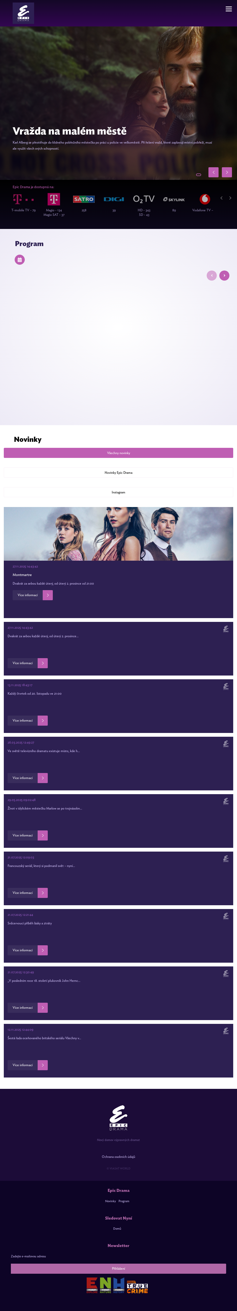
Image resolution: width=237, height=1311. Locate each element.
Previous (223, 197)
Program (123, 1201)
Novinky (110, 1201)
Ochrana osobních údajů (118, 1157)
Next (231, 197)
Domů (117, 1228)
